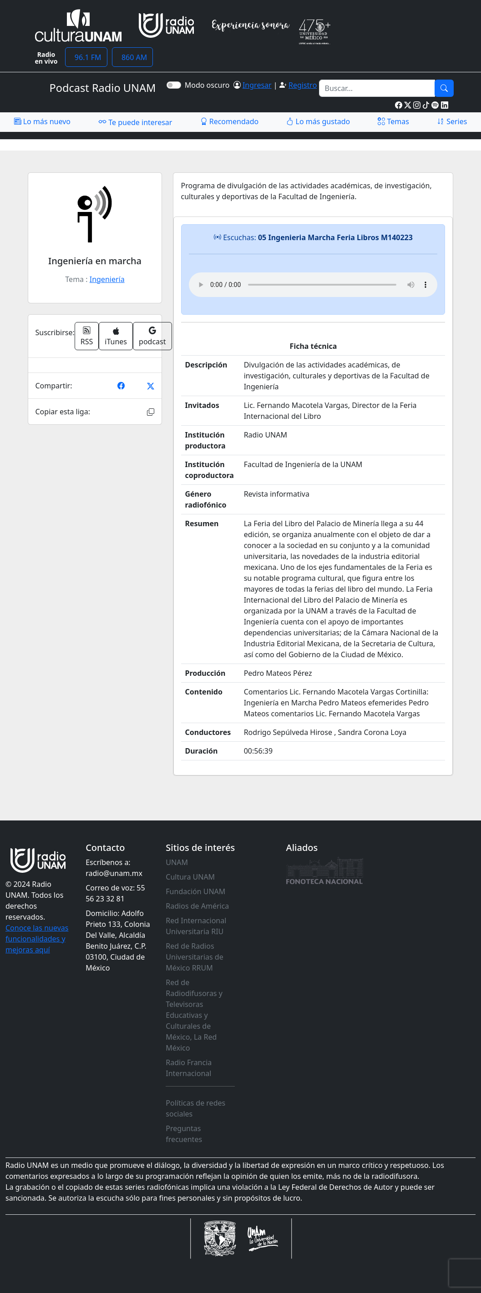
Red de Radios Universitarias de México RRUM (194, 957)
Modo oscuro (209, 85)
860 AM (132, 57)
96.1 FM (86, 57)
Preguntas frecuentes (184, 1133)
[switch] (174, 85)
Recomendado (229, 121)
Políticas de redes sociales (195, 1108)
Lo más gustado (318, 121)
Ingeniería (107, 279)
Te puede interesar (135, 121)
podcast (152, 336)
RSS (87, 336)
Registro (303, 85)
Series (452, 121)
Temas (393, 121)
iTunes (116, 336)
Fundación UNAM (195, 891)
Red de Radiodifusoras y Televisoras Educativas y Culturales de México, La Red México (194, 1015)
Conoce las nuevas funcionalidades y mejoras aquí (36, 939)
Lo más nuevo (42, 121)
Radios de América (197, 906)
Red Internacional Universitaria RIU (196, 926)
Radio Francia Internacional (189, 1067)
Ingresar (257, 85)
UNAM (177, 862)
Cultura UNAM (190, 877)
